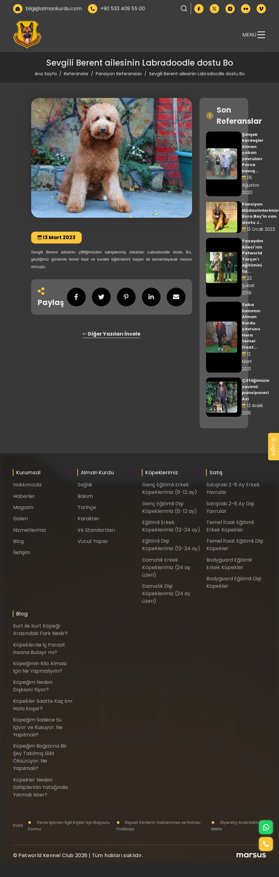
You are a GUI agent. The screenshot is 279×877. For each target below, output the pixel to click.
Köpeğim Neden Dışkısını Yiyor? (32, 686)
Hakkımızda (27, 484)
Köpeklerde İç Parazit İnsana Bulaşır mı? (39, 648)
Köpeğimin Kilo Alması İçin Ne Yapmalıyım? (40, 667)
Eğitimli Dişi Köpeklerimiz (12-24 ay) (171, 544)
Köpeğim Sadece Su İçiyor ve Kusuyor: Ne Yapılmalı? (38, 727)
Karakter (88, 518)
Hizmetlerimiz (29, 530)
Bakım (85, 496)
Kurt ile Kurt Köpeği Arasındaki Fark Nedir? (40, 629)
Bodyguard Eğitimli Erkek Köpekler (229, 563)
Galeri (20, 518)
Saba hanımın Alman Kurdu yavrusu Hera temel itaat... (251, 326)
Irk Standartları (96, 530)
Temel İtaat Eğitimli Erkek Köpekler (230, 526)
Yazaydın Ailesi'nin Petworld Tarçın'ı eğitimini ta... (252, 256)
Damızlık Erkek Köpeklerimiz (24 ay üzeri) (166, 567)
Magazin (23, 507)
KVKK (18, 825)
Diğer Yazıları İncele (111, 333)
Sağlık (85, 484)
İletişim (21, 552)
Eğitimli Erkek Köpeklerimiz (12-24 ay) (171, 526)
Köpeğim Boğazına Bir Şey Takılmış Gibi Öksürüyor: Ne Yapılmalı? (40, 757)
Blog (18, 541)
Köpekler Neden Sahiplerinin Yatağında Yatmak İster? (40, 787)
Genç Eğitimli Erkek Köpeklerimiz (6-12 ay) (169, 488)
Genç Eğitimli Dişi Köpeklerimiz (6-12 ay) (169, 507)
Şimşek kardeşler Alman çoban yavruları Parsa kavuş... (252, 153)
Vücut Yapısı (93, 541)
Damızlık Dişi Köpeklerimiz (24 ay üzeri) (166, 593)
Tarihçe (87, 507)
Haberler (24, 496)
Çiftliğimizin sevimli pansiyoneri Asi (255, 390)
